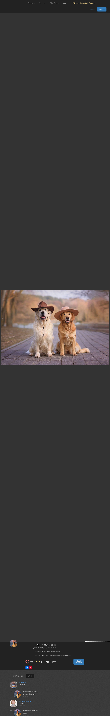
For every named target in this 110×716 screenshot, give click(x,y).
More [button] (65, 3)
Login (92, 9)
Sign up (102, 9)
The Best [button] (54, 3)
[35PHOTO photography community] (13, 3)
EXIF (30, 676)
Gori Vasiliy (22, 682)
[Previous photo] (2, 317)
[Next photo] (107, 317)
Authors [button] (43, 3)
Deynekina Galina (25, 701)
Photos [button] (31, 3)
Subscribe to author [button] (79, 661)
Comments (18, 676)
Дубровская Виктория (44, 648)
